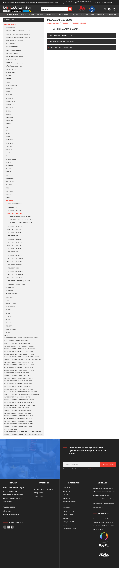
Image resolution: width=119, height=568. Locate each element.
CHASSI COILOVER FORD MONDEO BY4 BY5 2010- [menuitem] (21, 394)
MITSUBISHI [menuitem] (10, 181)
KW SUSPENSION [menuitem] (12, 53)
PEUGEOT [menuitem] (9, 201)
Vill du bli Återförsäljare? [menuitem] (82, 15)
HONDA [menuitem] (8, 136)
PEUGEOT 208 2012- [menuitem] (15, 242)
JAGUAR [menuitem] (9, 146)
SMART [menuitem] (8, 313)
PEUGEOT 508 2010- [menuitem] (15, 255)
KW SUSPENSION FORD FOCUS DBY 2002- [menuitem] (18, 351)
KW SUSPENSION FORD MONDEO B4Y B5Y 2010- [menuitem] (21, 391)
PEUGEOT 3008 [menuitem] (13, 268)
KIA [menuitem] (7, 156)
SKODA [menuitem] (8, 310)
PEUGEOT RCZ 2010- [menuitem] (15, 277)
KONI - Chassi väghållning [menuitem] (14, 63)
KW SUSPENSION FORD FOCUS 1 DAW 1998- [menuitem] (19, 346)
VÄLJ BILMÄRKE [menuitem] (12, 15)
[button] (109, 9)
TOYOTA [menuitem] (9, 326)
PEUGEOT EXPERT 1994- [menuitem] (16, 284)
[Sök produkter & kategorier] (54, 9)
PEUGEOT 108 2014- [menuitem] (15, 226)
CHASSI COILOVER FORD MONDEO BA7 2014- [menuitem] (20, 400)
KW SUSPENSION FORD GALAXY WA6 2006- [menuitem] (19, 402)
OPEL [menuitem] (8, 197)
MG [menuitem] (7, 175)
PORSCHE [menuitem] (9, 290)
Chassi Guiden (68, 515)
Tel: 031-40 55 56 (9, 507)
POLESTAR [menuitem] (10, 287)
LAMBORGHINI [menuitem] (11, 159)
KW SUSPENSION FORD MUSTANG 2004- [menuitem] (18, 418)
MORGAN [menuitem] (9, 191)
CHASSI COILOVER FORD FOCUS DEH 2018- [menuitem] (19, 370)
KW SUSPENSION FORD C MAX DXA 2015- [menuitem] (18, 378)
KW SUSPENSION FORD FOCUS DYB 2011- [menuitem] (18, 362)
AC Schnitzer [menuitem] (10, 43)
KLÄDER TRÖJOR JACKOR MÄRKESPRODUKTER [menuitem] (21, 338)
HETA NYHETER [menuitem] (11, 27)
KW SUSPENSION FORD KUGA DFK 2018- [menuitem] (18, 386)
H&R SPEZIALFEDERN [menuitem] (13, 50)
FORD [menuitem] (8, 133)
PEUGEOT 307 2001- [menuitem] (15, 245)
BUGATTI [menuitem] (9, 95)
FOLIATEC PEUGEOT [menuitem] (15, 204)
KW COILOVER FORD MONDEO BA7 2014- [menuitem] (18, 397)
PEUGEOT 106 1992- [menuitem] (15, 210)
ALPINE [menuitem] (8, 76)
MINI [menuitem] (7, 188)
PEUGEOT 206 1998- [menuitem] (15, 233)
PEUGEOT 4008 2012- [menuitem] (15, 271)
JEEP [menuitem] (8, 153)
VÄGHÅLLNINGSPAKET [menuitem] (14, 66)
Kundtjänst (66, 498)
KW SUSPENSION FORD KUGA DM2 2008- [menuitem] (18, 383)
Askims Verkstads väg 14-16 (12, 498)
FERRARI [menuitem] (9, 127)
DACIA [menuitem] (8, 111)
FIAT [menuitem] (7, 130)
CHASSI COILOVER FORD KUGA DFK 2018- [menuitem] (18, 389)
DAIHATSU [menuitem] (9, 120)
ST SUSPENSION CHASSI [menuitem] (14, 56)
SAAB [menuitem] (8, 300)
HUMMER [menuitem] (9, 140)
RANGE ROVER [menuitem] (11, 294)
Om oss (65, 495)
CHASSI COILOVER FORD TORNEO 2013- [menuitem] (18, 426)
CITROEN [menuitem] (9, 108)
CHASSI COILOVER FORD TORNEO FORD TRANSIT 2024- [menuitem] (23, 434)
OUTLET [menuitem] (24, 15)
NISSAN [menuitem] (9, 194)
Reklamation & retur (69, 529)
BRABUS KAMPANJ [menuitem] (10, 429)
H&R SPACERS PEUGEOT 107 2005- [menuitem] (21, 219)
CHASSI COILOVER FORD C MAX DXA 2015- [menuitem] (19, 381)
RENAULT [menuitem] (9, 297)
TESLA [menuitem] (8, 323)
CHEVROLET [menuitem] (10, 101)
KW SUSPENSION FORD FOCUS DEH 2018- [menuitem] (18, 367)
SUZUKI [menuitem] (8, 316)
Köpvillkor (66, 518)
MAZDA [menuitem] (8, 169)
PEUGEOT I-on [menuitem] (13, 207)
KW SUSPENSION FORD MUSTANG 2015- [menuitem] (18, 421)
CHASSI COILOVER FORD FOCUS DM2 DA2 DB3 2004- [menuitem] (22, 359)
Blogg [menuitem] (31, 15)
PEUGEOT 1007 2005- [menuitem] (15, 258)
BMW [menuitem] (8, 92)
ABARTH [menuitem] (9, 79)
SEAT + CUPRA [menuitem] (11, 306)
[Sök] (70, 9)
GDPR (65, 525)
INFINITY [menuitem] (9, 149)
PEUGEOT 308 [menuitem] (13, 252)
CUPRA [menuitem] (8, 114)
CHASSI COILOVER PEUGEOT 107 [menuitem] (21, 223)
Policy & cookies (68, 522)
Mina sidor (66, 488)
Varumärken (67, 491)
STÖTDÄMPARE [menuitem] (11, 69)
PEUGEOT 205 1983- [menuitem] (15, 229)
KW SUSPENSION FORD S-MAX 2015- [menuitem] (17, 408)
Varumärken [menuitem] (63, 15)
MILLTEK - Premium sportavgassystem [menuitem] (18, 34)
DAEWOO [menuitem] (9, 117)
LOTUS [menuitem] (8, 172)
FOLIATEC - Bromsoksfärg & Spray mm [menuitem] (18, 37)
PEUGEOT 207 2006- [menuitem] (15, 239)
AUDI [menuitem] (8, 82)
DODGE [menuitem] (8, 124)
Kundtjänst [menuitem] (50, 15)
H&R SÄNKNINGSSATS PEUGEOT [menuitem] (21, 216)
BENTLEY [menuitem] (9, 88)
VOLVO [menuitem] (8, 332)
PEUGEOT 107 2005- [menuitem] (15, 213)
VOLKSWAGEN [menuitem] (11, 329)
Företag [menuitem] (100, 15)
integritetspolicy (93, 468)
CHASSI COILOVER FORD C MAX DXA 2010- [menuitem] (19, 375)
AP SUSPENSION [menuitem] (12, 47)
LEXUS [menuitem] (8, 162)
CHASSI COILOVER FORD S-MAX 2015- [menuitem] (17, 410)
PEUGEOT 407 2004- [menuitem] (15, 249)
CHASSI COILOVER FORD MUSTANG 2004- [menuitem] (18, 416)
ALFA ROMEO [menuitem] (10, 72)
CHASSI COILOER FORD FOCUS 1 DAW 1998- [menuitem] (19, 349)
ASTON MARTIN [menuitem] (11, 85)
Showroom (66, 508)
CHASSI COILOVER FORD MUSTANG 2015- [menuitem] (18, 424)
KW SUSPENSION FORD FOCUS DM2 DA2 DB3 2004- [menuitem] (22, 357)
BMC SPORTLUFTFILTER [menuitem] (14, 40)
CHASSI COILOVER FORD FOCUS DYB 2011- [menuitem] (19, 365)
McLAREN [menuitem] (9, 185)
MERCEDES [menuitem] (10, 178)
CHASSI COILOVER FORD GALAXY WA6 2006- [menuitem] (19, 405)
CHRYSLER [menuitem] (10, 104)
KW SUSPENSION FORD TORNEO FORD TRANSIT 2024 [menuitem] (23, 432)
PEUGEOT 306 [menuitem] (13, 236)
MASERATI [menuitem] (9, 165)
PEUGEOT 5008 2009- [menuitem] (15, 274)
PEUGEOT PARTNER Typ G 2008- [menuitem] (19, 281)
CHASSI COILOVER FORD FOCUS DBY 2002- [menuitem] (19, 354)
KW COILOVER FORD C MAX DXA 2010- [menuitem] (17, 373)
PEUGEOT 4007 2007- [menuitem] (15, 261)
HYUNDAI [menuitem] (9, 143)
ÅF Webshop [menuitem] (111, 15)
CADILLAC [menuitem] (9, 98)
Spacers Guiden (68, 511)
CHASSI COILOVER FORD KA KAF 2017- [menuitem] (17, 343)
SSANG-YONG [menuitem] (11, 303)
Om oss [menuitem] (40, 15)
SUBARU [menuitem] (9, 319)
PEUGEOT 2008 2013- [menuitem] (15, 265)
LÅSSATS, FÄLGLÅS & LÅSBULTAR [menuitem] (18, 31)
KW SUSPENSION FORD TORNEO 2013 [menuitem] (17, 413)
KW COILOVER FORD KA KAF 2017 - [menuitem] (16, 340)
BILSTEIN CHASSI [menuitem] (12, 60)
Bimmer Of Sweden (69, 501)
